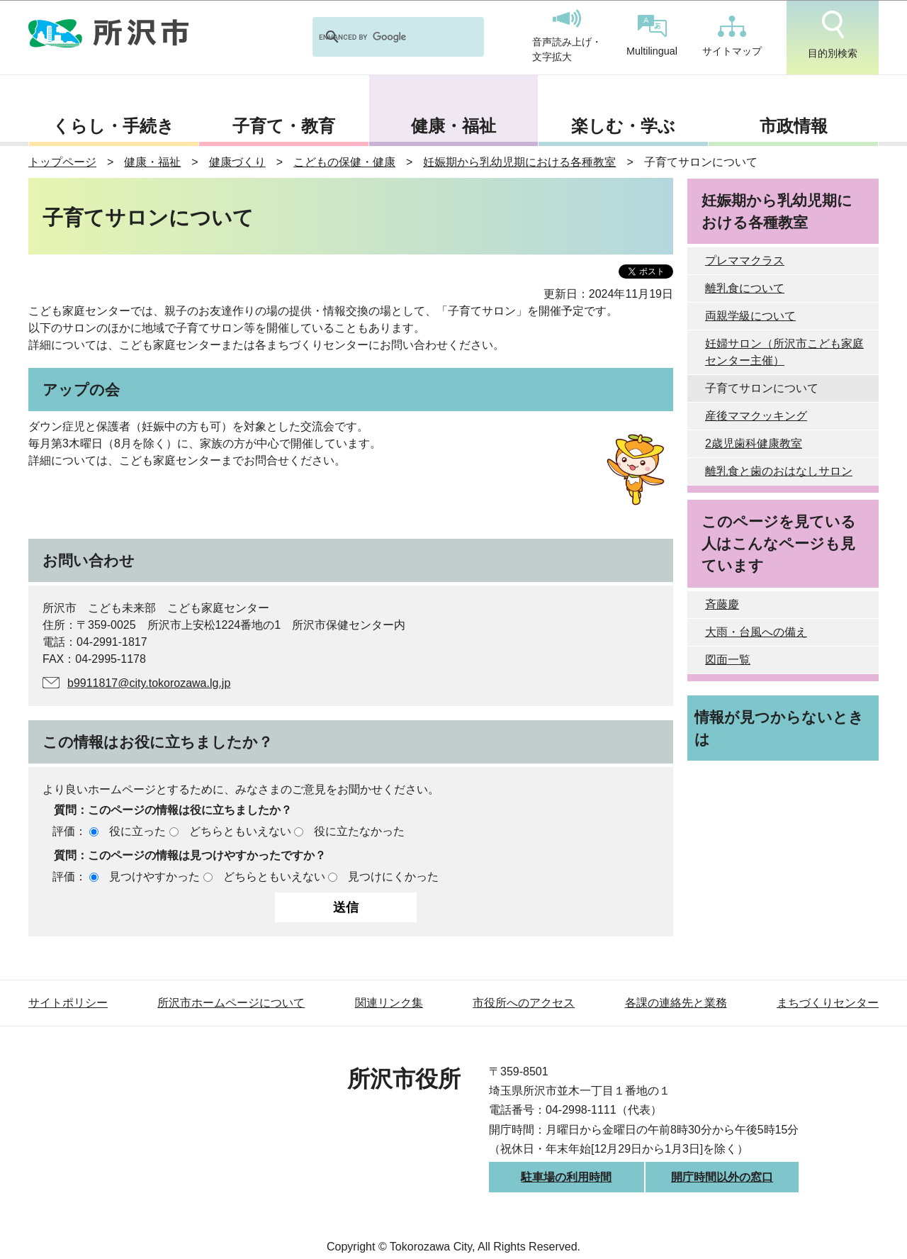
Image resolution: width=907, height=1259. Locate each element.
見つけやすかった (154, 877)
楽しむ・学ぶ (623, 125)
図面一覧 (727, 660)
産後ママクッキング (756, 416)
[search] (380, 37)
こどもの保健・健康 (344, 162)
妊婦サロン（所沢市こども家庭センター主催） (784, 351)
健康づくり (237, 162)
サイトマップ (732, 36)
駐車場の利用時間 (566, 1177)
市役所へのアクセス (524, 1003)
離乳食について (744, 288)
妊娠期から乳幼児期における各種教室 (519, 162)
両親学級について (750, 316)
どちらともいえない (240, 831)
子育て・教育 (283, 125)
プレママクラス (744, 260)
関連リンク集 (389, 1003)
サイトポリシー (68, 1003)
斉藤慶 (722, 604)
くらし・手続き (113, 125)
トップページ (62, 162)
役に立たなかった (359, 831)
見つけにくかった (393, 877)
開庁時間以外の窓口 (722, 1177)
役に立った (137, 831)
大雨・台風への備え (756, 632)
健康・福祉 (453, 125)
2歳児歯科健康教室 (753, 443)
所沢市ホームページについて (231, 1003)
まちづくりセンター (828, 1003)
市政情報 (794, 125)
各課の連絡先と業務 (676, 1003)
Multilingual (651, 36)
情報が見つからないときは (779, 728)
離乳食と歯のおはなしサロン (778, 471)
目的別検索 (832, 35)
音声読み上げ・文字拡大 (567, 36)
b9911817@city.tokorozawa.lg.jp (148, 683)
